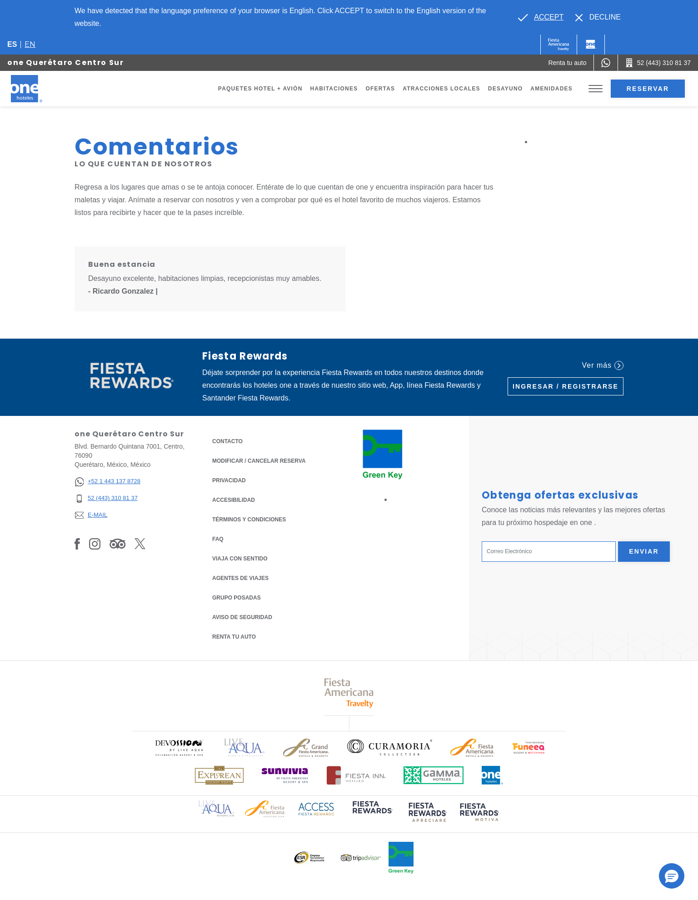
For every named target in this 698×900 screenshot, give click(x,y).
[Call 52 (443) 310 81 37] (658, 63)
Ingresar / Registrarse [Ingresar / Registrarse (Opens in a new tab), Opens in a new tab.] (565, 386)
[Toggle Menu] (595, 89)
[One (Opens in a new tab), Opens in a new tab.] (559, 45)
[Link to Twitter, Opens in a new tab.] (140, 543)
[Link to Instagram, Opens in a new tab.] (94, 543)
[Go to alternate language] (540, 17)
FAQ (218, 539)
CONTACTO (227, 441)
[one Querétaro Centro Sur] (37, 88)
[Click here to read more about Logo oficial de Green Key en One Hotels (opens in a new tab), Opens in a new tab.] (401, 858)
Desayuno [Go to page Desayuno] (505, 88)
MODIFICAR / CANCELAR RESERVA (259, 461)
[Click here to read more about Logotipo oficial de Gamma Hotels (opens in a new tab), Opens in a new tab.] (434, 775)
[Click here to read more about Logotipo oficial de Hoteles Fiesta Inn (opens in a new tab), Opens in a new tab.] (356, 775)
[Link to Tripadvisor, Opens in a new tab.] (117, 543)
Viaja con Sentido (240, 558)
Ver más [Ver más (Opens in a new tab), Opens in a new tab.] (602, 365)
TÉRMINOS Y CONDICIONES (249, 519)
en (30, 44)
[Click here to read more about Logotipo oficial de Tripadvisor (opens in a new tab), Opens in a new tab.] (361, 857)
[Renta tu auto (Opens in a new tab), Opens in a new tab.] (567, 63)
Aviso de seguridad (242, 617)
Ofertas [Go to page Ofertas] (380, 88)
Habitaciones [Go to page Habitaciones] (334, 88)
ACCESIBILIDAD (233, 500)
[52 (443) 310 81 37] (107, 498)
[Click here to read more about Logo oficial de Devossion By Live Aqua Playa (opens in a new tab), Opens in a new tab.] (179, 747)
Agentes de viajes (240, 578)
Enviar (644, 551)
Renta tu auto (234, 636)
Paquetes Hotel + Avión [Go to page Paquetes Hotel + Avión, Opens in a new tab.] (260, 88)
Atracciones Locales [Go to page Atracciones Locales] (441, 88)
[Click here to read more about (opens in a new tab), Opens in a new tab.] (371, 813)
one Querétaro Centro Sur (65, 62)
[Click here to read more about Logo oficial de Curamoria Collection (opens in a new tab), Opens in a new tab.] (389, 747)
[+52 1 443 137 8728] (107, 481)
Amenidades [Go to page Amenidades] (551, 88)
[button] (671, 876)
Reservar (648, 88)
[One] (590, 45)
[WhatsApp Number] (606, 63)
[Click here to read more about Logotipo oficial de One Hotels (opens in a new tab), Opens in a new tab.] (493, 775)
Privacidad (229, 480)
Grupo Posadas (236, 598)
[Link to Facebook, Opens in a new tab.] (77, 543)
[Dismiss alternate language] (598, 17)
